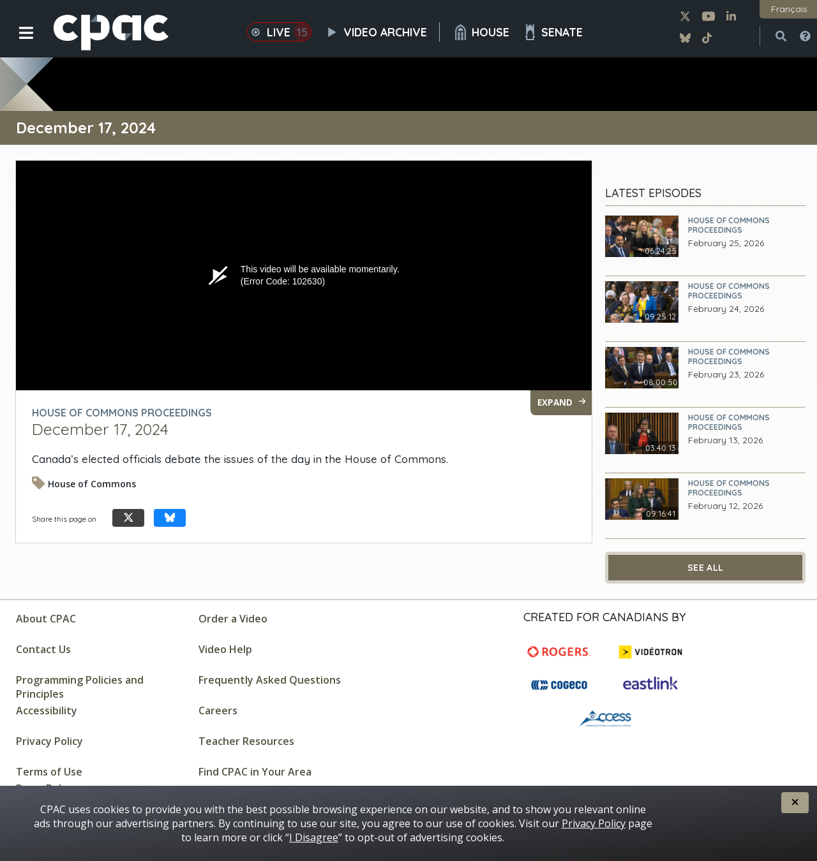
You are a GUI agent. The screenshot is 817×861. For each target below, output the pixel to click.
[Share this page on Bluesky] (170, 518)
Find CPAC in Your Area (255, 772)
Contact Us (43, 649)
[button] (17, 43)
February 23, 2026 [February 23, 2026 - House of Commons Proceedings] (726, 374)
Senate (552, 32)
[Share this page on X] (128, 518)
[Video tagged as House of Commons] (87, 487)
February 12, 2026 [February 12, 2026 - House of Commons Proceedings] (725, 506)
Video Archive (382, 31)
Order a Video (233, 619)
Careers (218, 710)
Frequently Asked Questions (270, 680)
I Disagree (313, 837)
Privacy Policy (49, 741)
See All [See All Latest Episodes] (705, 567)
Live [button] (279, 32)
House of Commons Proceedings (729, 225)
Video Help (225, 649)
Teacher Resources (246, 741)
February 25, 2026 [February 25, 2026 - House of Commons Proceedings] (726, 243)
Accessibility (46, 710)
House (481, 32)
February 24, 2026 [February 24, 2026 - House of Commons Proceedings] (726, 309)
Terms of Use (49, 772)
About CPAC (46, 619)
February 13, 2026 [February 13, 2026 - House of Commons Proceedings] (725, 440)
